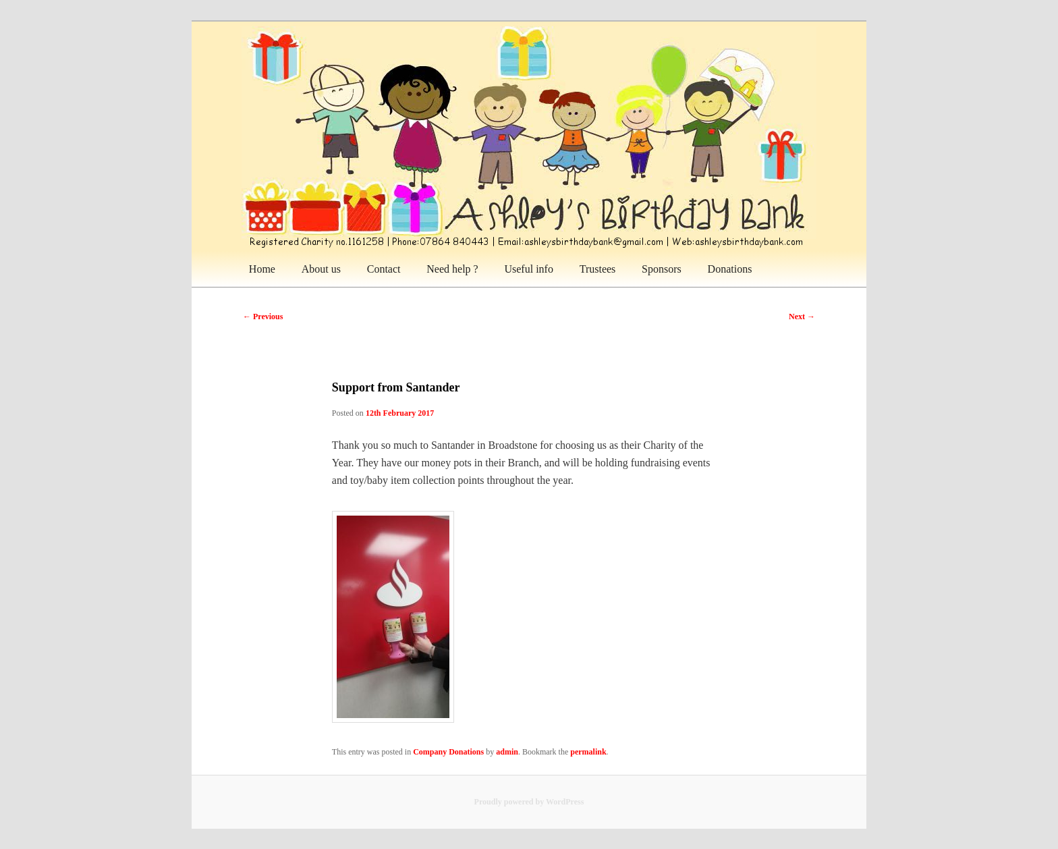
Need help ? (452, 269)
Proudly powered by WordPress (529, 801)
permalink (588, 752)
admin (507, 752)
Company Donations (448, 752)
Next (802, 316)
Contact (384, 269)
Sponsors (661, 269)
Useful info (528, 269)
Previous (263, 316)
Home (262, 269)
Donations (730, 269)
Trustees (598, 269)
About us (321, 269)
